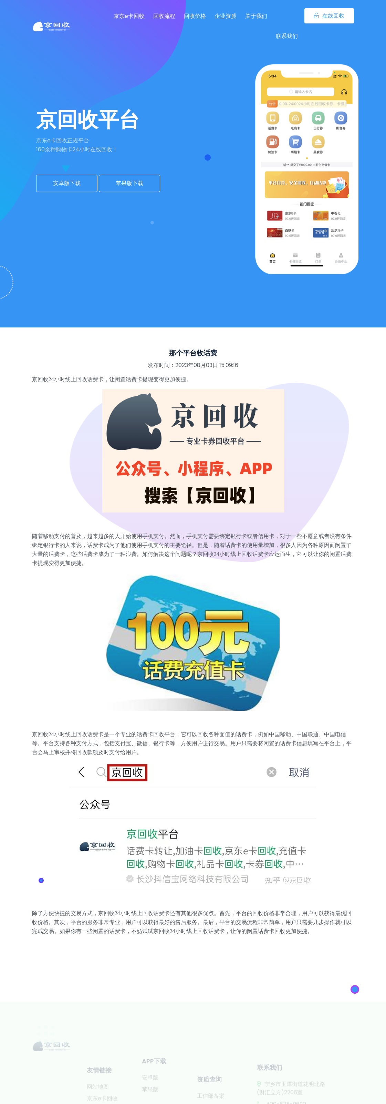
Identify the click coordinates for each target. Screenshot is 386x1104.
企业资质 (226, 16)
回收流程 (164, 16)
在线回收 (329, 16)
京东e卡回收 (129, 16)
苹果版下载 (129, 183)
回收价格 (195, 16)
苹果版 (150, 1097)
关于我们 (256, 16)
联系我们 (287, 36)
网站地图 (98, 1096)
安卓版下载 (67, 183)
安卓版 (150, 1085)
